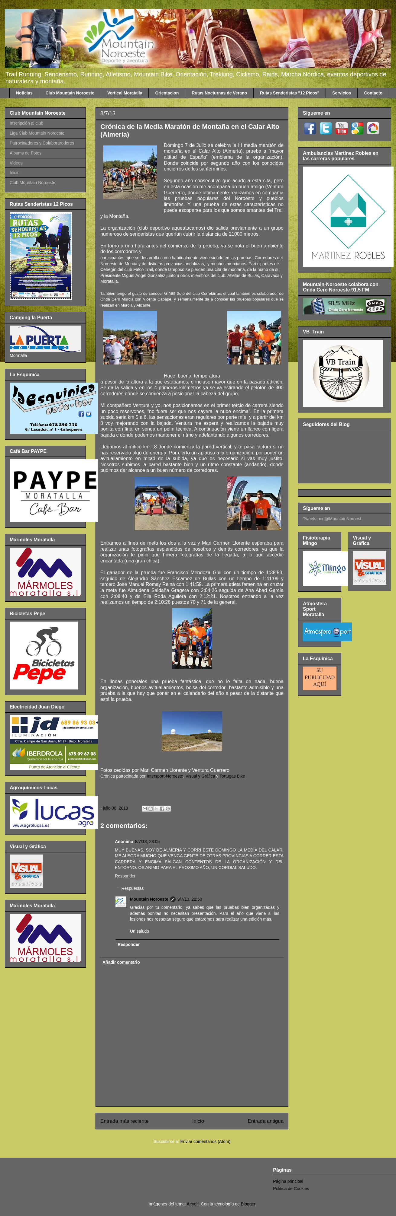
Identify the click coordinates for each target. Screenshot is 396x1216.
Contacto (373, 93)
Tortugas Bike (232, 776)
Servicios (341, 93)
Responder (125, 876)
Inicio (198, 1121)
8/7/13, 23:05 (147, 841)
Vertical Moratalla (124, 93)
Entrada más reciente (124, 1121)
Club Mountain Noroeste (69, 93)
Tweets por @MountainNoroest (332, 518)
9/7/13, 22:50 (189, 899)
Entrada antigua (266, 1121)
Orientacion (167, 93)
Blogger (248, 1204)
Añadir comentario (121, 962)
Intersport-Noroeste (165, 776)
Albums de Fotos (25, 153)
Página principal (288, 1181)
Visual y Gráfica (200, 776)
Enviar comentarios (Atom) (205, 1141)
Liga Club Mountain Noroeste (37, 133)
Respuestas (132, 888)
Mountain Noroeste (149, 899)
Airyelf (193, 1204)
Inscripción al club (26, 123)
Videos (16, 163)
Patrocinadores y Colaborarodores (42, 143)
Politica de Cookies (291, 1188)
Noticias (24, 93)
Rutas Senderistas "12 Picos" (289, 93)
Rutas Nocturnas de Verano (219, 93)
